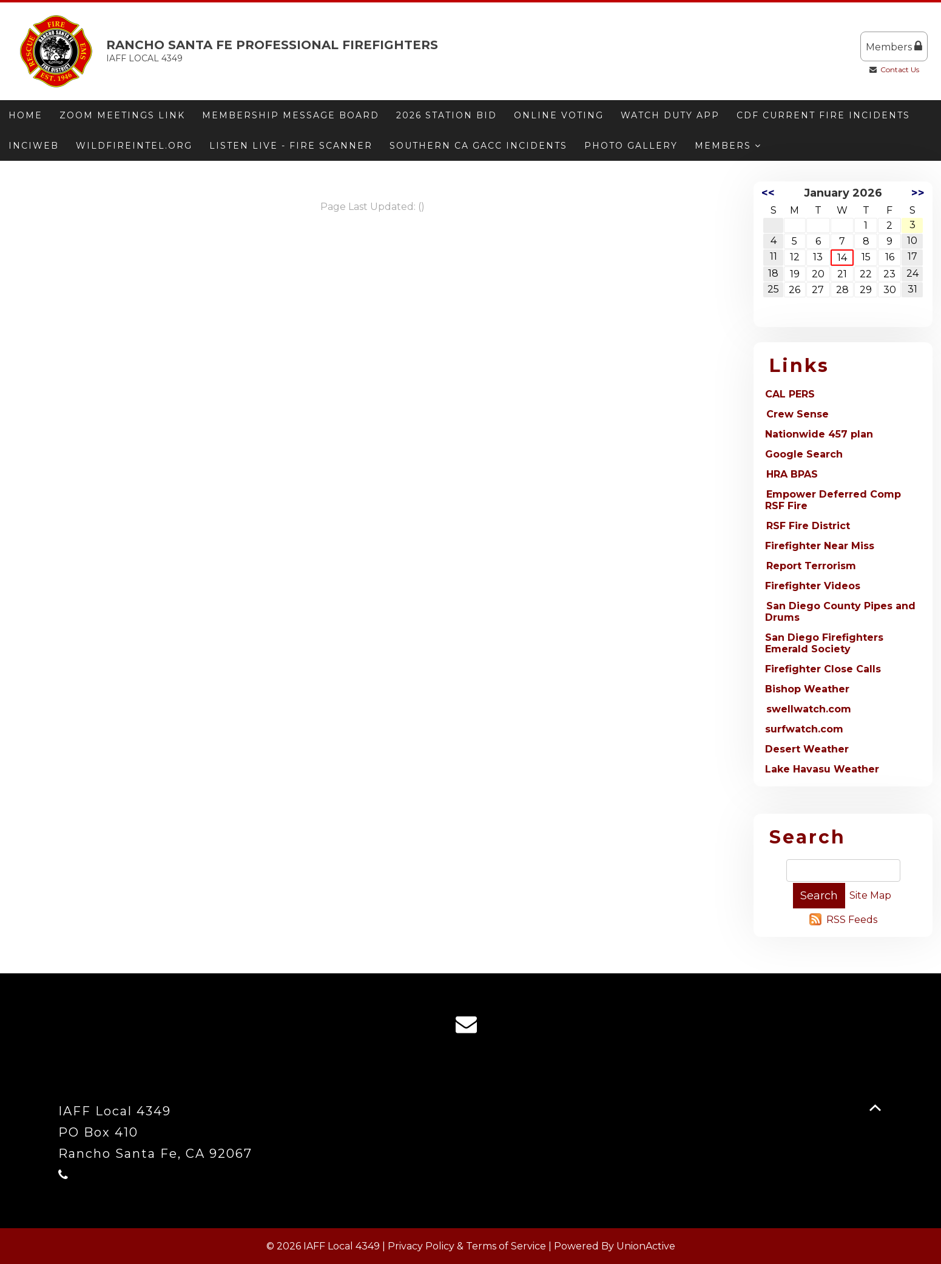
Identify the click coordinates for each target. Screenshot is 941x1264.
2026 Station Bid (446, 115)
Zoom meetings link (122, 115)
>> (918, 193)
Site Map (870, 895)
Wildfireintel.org (134, 145)
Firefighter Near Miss (819, 546)
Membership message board (290, 115)
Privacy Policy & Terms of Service (467, 1246)
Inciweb (33, 145)
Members (894, 46)
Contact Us (899, 69)
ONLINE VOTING (559, 115)
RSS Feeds (851, 919)
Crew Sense (797, 414)
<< (768, 193)
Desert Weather (807, 749)
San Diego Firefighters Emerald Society (824, 643)
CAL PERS (790, 394)
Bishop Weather (807, 689)
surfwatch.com (804, 729)
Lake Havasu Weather (822, 769)
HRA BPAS (792, 474)
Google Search (804, 454)
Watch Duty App (670, 115)
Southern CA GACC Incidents (478, 145)
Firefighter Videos (812, 586)
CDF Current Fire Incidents (823, 115)
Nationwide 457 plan (819, 434)
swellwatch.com (808, 709)
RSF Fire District (808, 526)
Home (25, 115)
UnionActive (645, 1246)
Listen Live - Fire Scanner (291, 145)
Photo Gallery (631, 145)
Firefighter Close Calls (823, 669)
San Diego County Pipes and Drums (840, 611)
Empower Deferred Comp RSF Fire (833, 500)
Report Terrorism (811, 566)
